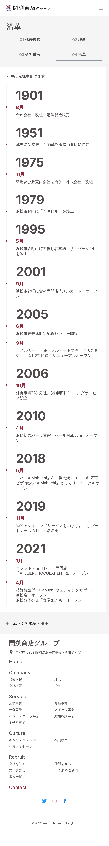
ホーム (11, 623)
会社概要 (29, 623)
